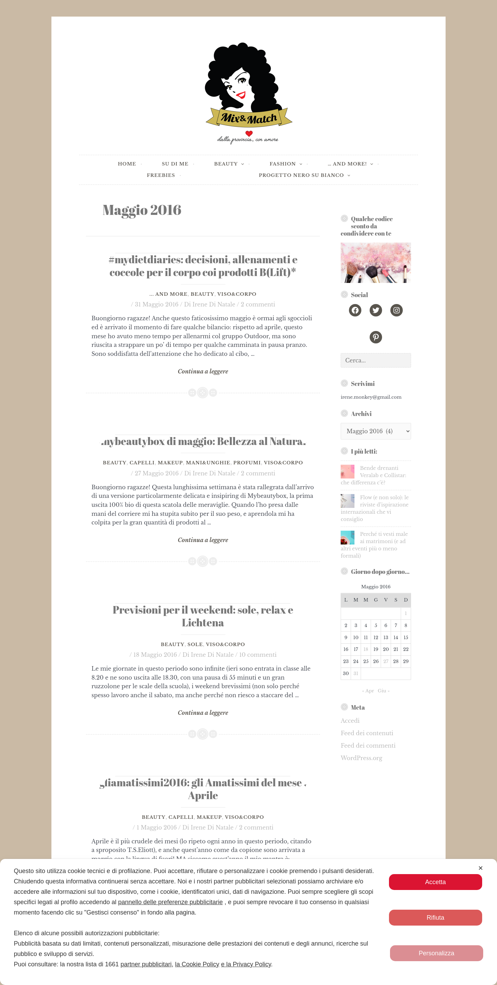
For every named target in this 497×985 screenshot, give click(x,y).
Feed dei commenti (368, 745)
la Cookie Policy (197, 964)
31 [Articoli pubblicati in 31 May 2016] (355, 673)
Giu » (384, 691)
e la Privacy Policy (246, 964)
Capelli (142, 463)
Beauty (202, 294)
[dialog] (248, 922)
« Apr (368, 691)
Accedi (350, 720)
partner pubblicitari (146, 964)
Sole (195, 644)
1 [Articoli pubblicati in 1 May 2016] (406, 613)
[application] (218, 164)
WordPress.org (361, 758)
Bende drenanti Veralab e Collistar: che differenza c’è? (373, 475)
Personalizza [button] (436, 953)
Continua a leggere (202, 371)
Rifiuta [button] (435, 917)
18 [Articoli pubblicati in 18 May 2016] (365, 649)
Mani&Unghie (208, 463)
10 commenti (257, 654)
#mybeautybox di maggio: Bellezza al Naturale (203, 441)
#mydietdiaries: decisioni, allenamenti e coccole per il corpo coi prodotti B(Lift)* (203, 265)
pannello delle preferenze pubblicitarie (170, 902)
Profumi (247, 463)
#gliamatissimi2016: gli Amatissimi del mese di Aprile (203, 788)
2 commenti (258, 304)
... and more (168, 294)
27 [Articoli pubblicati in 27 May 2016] (386, 661)
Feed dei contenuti (367, 733)
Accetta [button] (435, 882)
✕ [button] (480, 868)
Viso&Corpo (236, 294)
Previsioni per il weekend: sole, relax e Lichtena (203, 616)
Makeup (170, 463)
